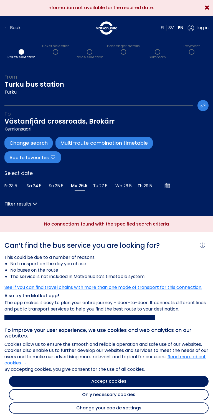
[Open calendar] (167, 185)
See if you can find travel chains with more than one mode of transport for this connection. (103, 287)
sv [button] (171, 27)
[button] (198, 28)
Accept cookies (108, 381)
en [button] (180, 27)
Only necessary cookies (108, 394)
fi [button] (162, 27)
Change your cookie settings (108, 408)
